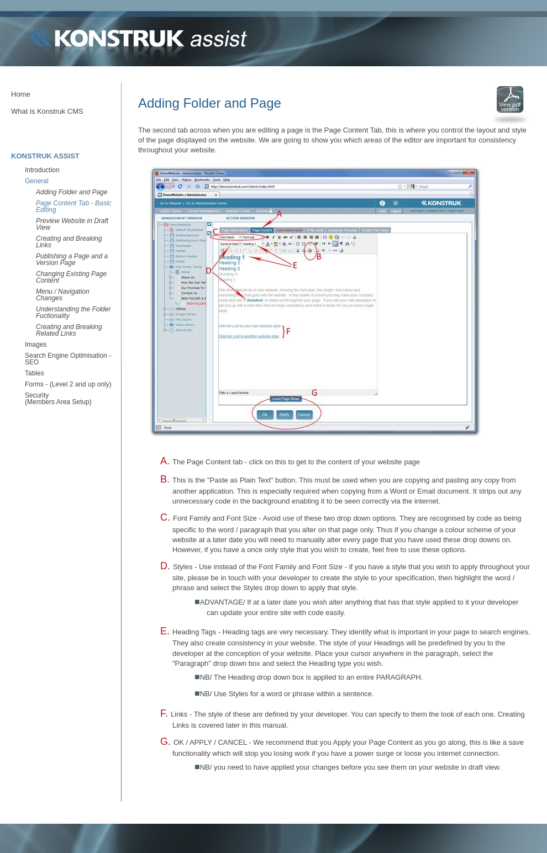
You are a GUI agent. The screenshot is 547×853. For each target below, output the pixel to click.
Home (20, 94)
